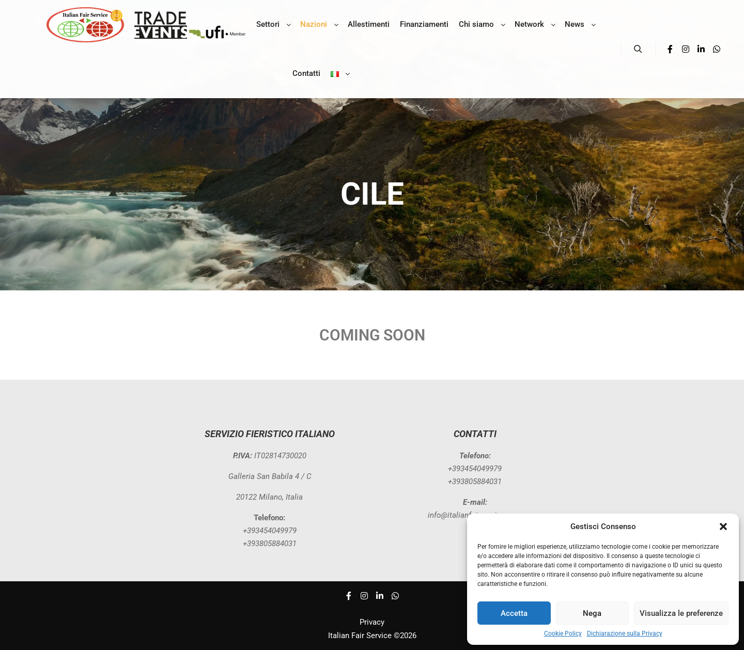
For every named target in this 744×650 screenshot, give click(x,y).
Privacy (372, 622)
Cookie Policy (563, 633)
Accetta (514, 613)
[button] (723, 526)
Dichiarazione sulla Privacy (624, 633)
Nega (592, 613)
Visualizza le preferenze (681, 613)
